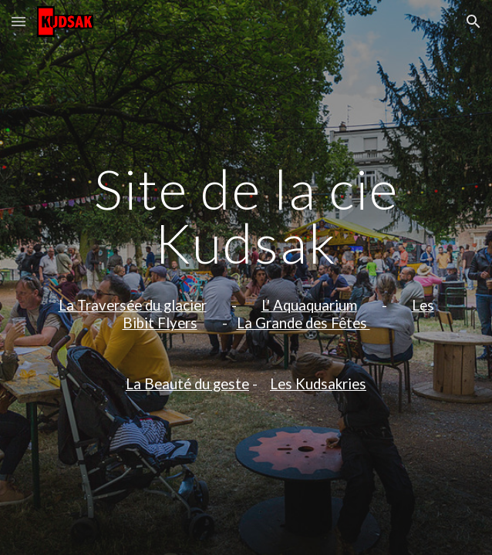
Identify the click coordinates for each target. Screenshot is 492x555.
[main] (245, 278)
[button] (18, 21)
